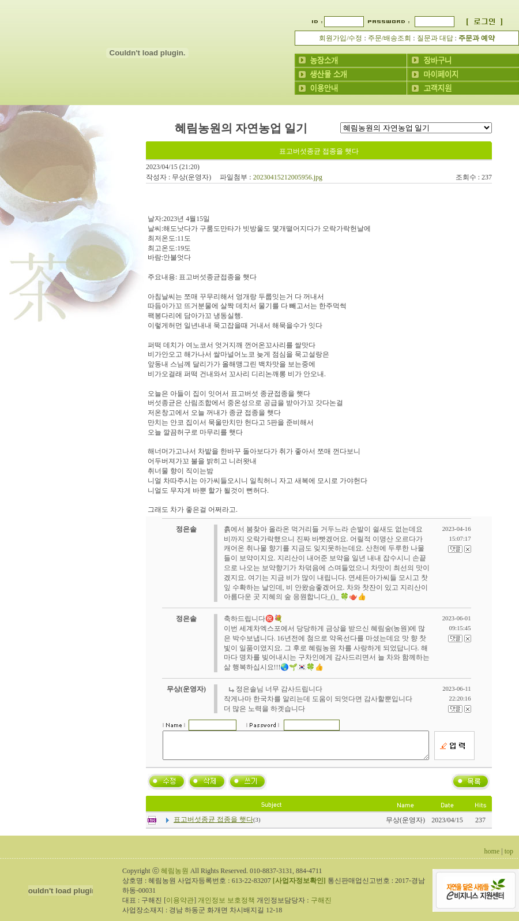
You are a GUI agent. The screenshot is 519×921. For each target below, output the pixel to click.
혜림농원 (175, 876)
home (492, 856)
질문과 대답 (435, 38)
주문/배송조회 (389, 38)
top (509, 856)
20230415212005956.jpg (287, 177)
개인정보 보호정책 (226, 905)
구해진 (321, 905)
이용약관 (180, 905)
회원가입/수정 (340, 38)
